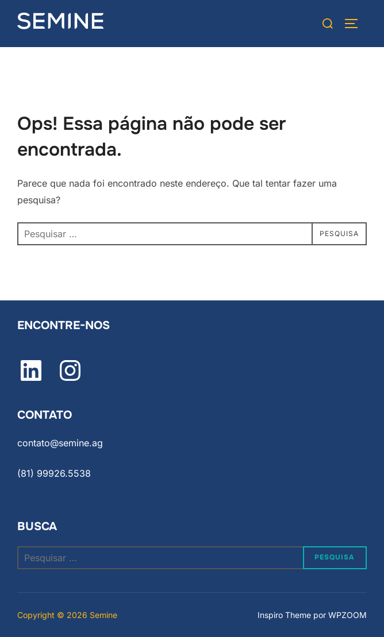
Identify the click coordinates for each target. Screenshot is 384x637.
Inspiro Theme (284, 615)
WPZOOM (347, 615)
